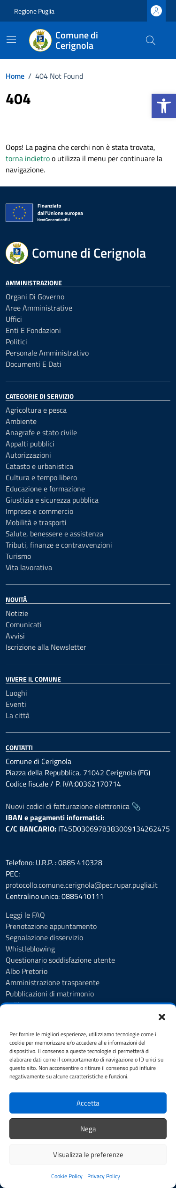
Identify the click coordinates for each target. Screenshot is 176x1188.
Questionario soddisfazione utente (60, 959)
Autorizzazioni (28, 454)
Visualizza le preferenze (88, 1154)
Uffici (14, 319)
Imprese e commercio (39, 511)
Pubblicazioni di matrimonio (50, 993)
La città (18, 715)
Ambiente (21, 421)
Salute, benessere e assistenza (54, 533)
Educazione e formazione (45, 488)
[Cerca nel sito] (150, 40)
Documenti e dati (33, 364)
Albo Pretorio (26, 971)
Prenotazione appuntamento (51, 926)
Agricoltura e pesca (36, 410)
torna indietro (28, 158)
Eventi (16, 704)
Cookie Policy (67, 1176)
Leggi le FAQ (25, 915)
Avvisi (15, 635)
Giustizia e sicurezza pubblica (52, 499)
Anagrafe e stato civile (41, 432)
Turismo (18, 556)
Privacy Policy (103, 1176)
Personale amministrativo (47, 352)
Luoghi (16, 692)
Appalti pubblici (30, 443)
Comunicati (24, 624)
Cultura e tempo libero (41, 477)
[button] (164, 106)
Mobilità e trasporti (36, 522)
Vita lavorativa (29, 567)
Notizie (17, 613)
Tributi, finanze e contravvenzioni (59, 544)
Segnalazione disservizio (44, 937)
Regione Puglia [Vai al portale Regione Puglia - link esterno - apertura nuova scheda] (34, 11)
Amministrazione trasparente (52, 982)
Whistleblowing (30, 948)
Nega (88, 1128)
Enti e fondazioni (33, 330)
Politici (16, 341)
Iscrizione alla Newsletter (46, 647)
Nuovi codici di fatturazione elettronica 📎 (73, 806)
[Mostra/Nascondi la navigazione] (11, 39)
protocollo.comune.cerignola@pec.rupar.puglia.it (82, 885)
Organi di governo (35, 296)
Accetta (88, 1103)
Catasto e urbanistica (39, 466)
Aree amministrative (39, 307)
